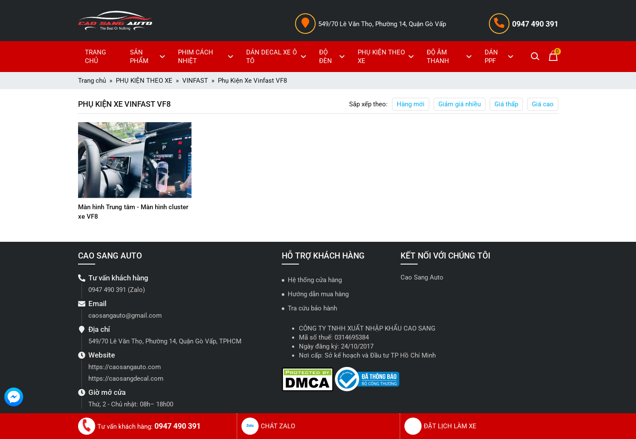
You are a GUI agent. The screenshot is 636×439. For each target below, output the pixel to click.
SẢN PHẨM (148, 56)
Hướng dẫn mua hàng (318, 294)
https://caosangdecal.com (125, 378)
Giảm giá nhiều (459, 104)
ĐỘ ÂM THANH (450, 56)
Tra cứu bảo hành (312, 308)
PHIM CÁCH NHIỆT (207, 56)
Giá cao (543, 104)
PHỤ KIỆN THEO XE (387, 56)
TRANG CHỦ (95, 56)
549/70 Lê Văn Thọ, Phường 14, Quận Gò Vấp (382, 24)
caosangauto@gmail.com (125, 315)
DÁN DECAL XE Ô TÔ (277, 56)
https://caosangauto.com (124, 367)
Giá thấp (506, 104)
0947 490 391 (535, 23)
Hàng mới (411, 104)
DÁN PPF (500, 56)
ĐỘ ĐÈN (333, 56)
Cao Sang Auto (422, 277)
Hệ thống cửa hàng (315, 280)
